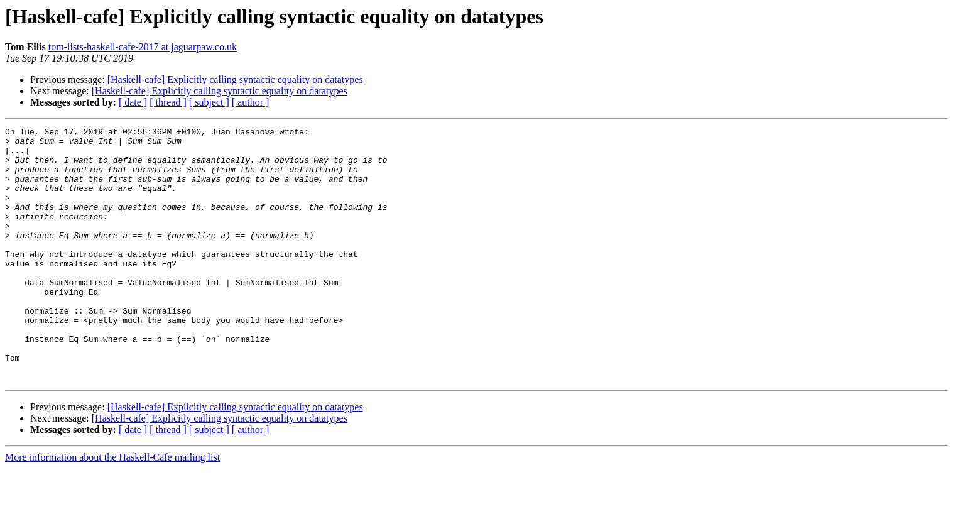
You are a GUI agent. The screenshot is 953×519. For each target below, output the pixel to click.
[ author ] (251, 102)
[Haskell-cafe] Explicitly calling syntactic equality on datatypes (235, 79)
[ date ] (133, 102)
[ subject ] (209, 102)
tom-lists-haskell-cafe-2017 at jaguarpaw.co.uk (142, 46)
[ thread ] (168, 102)
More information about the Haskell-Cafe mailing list (112, 508)
